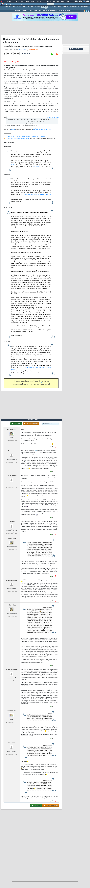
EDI (56, 4)
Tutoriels (16, 1)
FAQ (22, 1)
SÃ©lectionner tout (52, 117)
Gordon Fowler (22, 49)
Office (74, 4)
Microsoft (39, 4)
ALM (34, 4)
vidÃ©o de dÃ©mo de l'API (42, 129)
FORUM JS (24, 11)
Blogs (27, 1)
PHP (55, 6)
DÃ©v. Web (51, 4)
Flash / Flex (37, 6)
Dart (32, 6)
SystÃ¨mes (86, 4)
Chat (33, 1)
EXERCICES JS (53, 11)
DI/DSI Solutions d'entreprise (16, 4)
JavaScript (44, 6)
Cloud (27, 4)
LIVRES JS (61, 11)
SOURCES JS (45, 11)
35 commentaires (33, 49)
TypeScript (65, 6)
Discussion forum (75, 49)
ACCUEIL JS (17, 11)
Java (45, 4)
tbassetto (11, 743)
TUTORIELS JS (37, 11)
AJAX (14, 6)
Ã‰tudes (56, 1)
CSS (28, 6)
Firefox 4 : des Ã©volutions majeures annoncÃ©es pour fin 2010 (27, 137)
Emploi (48, 1)
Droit (62, 1)
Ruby (59, 6)
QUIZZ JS (67, 11)
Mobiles (80, 4)
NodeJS (51, 6)
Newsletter (41, 1)
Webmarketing (84, 6)
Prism (13, 164)
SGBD (69, 4)
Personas (36, 166)
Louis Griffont (11, 475)
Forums (8, 1)
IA (30, 4)
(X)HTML (47, 8)
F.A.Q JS (30, 11)
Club (68, 1)
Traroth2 (12, 522)
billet (13, 129)
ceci (36, 450)
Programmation (63, 4)
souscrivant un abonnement (39, 383)
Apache (19, 6)
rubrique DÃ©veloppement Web (18, 139)
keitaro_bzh (12, 538)
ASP (24, 6)
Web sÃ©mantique (74, 6)
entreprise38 (11, 429)
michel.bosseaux (11, 451)
